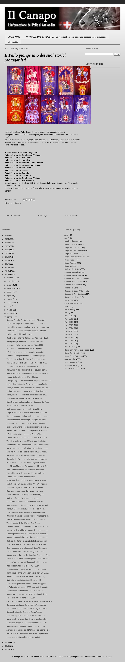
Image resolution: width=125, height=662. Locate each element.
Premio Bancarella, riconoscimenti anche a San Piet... (28, 373)
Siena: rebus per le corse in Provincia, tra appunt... (27, 584)
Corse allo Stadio (71, 303)
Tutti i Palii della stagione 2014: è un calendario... (26, 441)
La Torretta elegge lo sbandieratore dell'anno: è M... (27, 623)
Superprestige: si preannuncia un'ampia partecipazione (29, 381)
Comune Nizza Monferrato (75, 279)
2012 (7, 646)
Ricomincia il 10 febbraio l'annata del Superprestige (27, 530)
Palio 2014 (17, 203)
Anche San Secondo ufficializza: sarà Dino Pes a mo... (29, 448)
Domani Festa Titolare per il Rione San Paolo (25, 398)
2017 (7, 264)
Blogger (109, 657)
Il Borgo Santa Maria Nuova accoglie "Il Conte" (25, 366)
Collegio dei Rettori (72, 269)
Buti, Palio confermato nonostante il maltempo (25, 470)
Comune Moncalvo (72, 272)
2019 (7, 257)
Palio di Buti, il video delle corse (19, 334)
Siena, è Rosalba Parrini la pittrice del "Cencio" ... (26, 320)
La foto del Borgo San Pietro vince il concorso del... (27, 324)
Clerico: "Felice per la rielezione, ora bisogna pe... (27, 356)
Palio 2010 (68, 316)
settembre (11, 288)
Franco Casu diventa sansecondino (21, 477)
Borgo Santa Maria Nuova (74, 257)
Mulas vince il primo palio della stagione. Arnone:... (27, 462)
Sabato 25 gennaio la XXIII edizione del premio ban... (28, 537)
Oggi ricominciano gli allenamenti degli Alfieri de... (27, 548)
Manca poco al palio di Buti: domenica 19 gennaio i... (28, 633)
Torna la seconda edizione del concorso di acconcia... (28, 416)
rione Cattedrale (70, 362)
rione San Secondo (72, 369)
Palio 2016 (68, 334)
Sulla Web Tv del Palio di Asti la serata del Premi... (27, 370)
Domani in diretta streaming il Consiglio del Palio (26, 420)
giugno (10, 299)
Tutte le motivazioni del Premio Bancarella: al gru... (27, 359)
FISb (66, 306)
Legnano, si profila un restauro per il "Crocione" (26, 616)
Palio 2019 (68, 344)
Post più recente (13, 215)
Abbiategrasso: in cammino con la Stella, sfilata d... (27, 534)
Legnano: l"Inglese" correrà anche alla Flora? (25, 487)
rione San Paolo (70, 365)
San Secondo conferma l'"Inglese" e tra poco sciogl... (28, 505)
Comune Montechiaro (73, 275)
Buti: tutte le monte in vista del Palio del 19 (24, 580)
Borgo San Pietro (71, 254)
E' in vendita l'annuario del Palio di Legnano (24, 348)
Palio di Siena (70, 347)
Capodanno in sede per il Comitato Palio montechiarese (29, 601)
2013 (7, 642)
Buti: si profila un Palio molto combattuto (23, 498)
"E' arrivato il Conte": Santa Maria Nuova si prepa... (27, 480)
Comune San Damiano (73, 282)
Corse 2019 (69, 300)
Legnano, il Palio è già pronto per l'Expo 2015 (25, 345)
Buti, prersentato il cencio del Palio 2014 (23, 566)
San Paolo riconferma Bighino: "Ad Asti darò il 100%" (28, 338)
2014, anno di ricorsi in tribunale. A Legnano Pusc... (27, 608)
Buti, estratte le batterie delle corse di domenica (26, 519)
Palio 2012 (68, 322)
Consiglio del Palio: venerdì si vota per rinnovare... (27, 459)
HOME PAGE (14, 37)
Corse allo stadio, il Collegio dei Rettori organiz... (26, 495)
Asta (66, 235)
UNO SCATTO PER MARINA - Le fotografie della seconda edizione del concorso (66, 37)
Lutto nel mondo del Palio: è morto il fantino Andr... (27, 452)
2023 (7, 243)
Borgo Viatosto (70, 266)
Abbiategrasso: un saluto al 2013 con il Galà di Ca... (27, 594)
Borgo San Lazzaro (72, 247)
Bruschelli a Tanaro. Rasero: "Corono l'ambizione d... (28, 516)
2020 (7, 253)
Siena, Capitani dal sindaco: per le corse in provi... (27, 509)
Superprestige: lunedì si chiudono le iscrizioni (25, 341)
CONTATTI (13, 42)
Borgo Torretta (70, 263)
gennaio (10, 317)
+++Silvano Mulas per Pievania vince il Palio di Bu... (28, 466)
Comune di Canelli (71, 288)
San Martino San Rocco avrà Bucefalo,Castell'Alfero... (28, 445)
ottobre (10, 285)
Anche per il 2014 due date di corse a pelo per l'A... (27, 619)
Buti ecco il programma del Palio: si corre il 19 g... (26, 576)
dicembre (11, 278)
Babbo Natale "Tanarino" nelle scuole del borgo (26, 626)
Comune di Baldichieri (73, 285)
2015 (7, 271)
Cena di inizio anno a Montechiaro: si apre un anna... (28, 573)
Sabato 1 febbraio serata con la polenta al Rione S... (28, 430)
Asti (65, 238)
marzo (9, 310)
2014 (7, 275)
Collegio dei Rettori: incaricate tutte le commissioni (27, 541)
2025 (7, 235)
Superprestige (70, 359)
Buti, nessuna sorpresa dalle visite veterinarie (25, 491)
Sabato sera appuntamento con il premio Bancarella (27, 438)
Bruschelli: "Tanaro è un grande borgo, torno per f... (27, 455)
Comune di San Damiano (74, 294)
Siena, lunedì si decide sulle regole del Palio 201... (27, 395)
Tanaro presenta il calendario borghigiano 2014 (26, 551)
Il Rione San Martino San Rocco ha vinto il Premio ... (28, 391)
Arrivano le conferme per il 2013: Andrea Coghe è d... (28, 630)
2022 (7, 246)
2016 (7, 268)
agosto (10, 292)
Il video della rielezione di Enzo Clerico (22, 377)
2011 (7, 649)
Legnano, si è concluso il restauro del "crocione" (26, 423)
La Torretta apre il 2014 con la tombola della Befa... (27, 544)
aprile (9, 306)
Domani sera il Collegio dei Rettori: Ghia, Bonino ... (27, 569)
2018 (7, 260)
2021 (7, 250)
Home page (42, 215)
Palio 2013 (68, 325)
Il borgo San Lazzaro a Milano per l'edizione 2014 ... (28, 562)
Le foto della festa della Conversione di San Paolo (27, 384)
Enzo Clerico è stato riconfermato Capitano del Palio (28, 402)
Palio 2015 (68, 331)
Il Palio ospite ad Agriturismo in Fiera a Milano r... (26, 434)
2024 (7, 239)
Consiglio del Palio (71, 297)
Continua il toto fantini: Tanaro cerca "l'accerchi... (26, 605)
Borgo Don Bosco (71, 244)
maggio (10, 303)
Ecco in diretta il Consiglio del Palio (21, 405)
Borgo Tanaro (69, 260)
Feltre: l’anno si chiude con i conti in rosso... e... (26, 591)
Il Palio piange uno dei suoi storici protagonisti (25, 352)
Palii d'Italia (69, 310)
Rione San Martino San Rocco (76, 350)
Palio (66, 313)
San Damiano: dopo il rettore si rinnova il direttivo (26, 331)
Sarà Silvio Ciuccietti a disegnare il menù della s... (27, 363)
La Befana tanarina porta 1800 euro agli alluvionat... (27, 587)
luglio (9, 296)
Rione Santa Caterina (73, 356)
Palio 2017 (68, 337)
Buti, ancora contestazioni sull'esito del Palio (24, 409)
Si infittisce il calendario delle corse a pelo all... (25, 502)
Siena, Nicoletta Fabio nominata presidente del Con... (28, 388)
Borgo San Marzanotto (73, 250)
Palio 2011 (68, 319)
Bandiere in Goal (71, 241)
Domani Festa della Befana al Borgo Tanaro (24, 612)
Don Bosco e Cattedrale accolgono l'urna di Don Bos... (29, 559)
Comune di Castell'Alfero (74, 291)
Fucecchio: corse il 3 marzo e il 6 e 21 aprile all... (26, 473)
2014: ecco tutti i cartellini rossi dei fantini (23, 637)
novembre (11, 281)
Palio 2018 (68, 341)
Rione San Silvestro (72, 353)
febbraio (10, 313)
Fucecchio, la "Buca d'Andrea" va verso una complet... (28, 327)
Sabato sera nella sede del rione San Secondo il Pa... (28, 555)
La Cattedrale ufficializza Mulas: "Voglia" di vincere (27, 484)
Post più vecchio (71, 215)
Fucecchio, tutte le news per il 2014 (21, 598)
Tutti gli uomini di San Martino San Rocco (23, 523)
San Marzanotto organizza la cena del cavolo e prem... (29, 527)
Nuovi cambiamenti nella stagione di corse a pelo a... (28, 427)
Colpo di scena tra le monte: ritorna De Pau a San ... (28, 413)
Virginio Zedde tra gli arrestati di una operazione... (27, 512)
